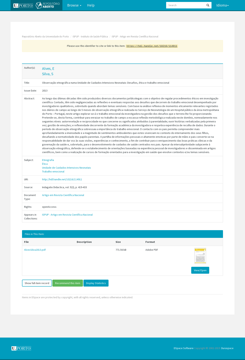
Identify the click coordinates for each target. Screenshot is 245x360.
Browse (74, 5)
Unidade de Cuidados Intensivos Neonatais (66, 167)
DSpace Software (184, 348)
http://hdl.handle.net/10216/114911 (62, 179)
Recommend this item (67, 283)
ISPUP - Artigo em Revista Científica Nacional (135, 36)
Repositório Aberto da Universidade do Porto (45, 36)
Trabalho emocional (53, 171)
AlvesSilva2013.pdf (35, 249)
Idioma (222, 5)
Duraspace (227, 348)
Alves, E (48, 68)
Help (91, 5)
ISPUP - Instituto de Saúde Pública (90, 36)
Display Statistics (96, 283)
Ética (45, 164)
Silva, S (47, 73)
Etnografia (48, 160)
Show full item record (37, 283)
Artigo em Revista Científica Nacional (63, 195)
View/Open (200, 270)
